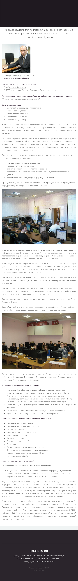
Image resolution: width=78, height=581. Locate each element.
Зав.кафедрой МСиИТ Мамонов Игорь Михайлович (40, 558)
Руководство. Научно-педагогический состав (21, 99)
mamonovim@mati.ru (17, 87)
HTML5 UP (42, 571)
